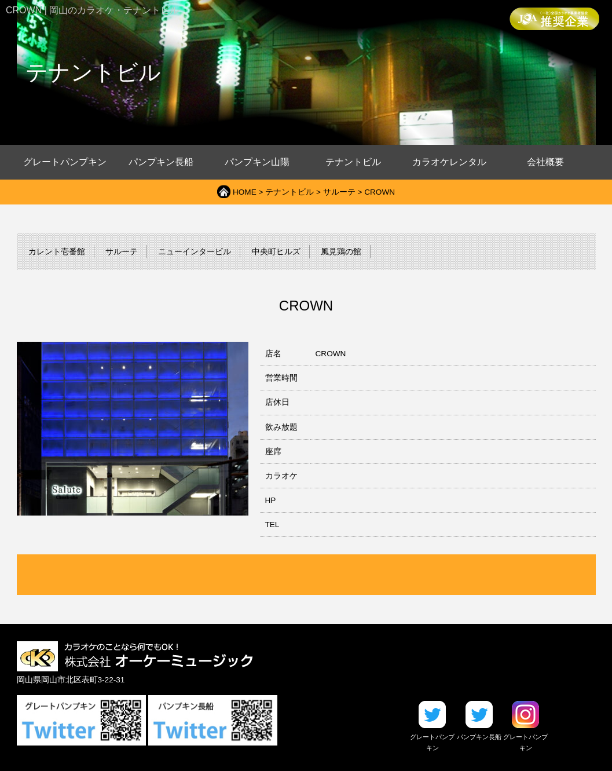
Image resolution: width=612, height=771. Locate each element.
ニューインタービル (194, 251)
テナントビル (353, 162)
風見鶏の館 (341, 251)
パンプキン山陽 (257, 162)
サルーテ (339, 192)
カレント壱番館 (56, 251)
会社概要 (545, 162)
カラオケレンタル (449, 162)
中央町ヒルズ (276, 251)
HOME (244, 192)
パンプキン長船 (161, 162)
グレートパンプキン (65, 162)
